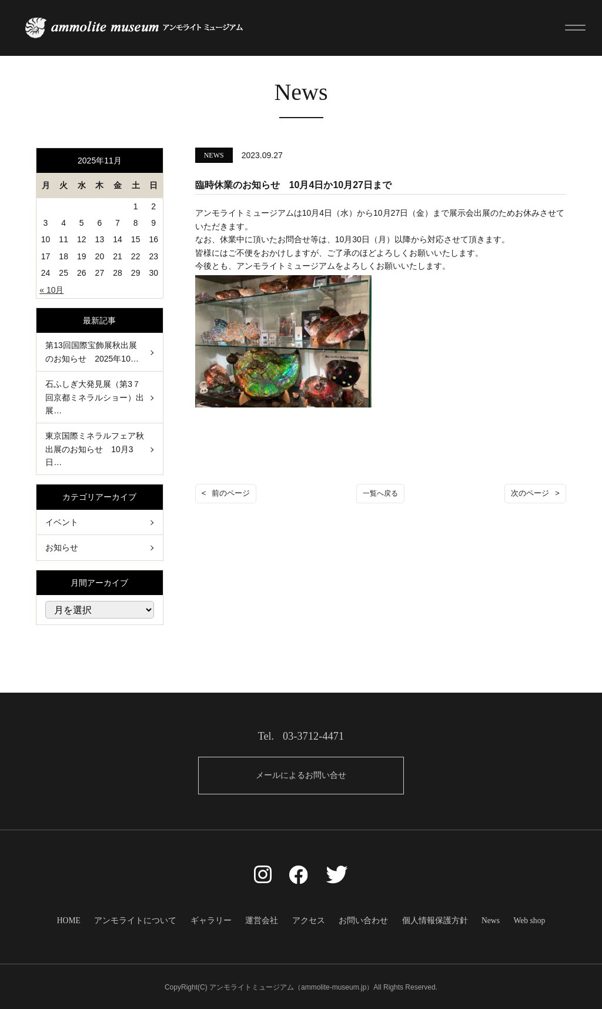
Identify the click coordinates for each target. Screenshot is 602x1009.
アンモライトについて (141, 919)
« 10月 (51, 289)
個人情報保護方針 (430, 919)
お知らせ (61, 547)
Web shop (522, 919)
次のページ (530, 493)
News (484, 919)
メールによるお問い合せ (301, 774)
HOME (76, 919)
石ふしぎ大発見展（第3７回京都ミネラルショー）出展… (94, 397)
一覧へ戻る (381, 493)
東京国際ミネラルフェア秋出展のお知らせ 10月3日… (94, 448)
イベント (61, 521)
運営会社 (263, 919)
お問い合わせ (361, 919)
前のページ (231, 493)
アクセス (308, 919)
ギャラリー (214, 919)
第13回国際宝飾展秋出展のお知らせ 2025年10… (92, 351)
